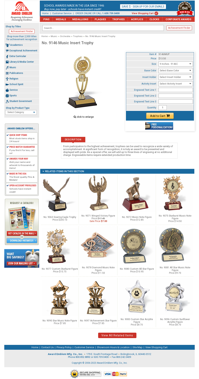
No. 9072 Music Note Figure (137, 217)
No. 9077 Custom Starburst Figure (60, 269)
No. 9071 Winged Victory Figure (98, 215)
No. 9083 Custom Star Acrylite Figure (137, 320)
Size (154, 64)
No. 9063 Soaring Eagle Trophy (60, 217)
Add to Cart (160, 115)
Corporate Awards (178, 19)
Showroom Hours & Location (113, 347)
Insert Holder (149, 77)
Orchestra (65, 36)
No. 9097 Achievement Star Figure (98, 320)
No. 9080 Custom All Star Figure (137, 269)
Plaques (100, 19)
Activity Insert (148, 83)
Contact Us (47, 347)
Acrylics (137, 19)
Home (45, 13)
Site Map (137, 347)
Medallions (80, 19)
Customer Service (62, 13)
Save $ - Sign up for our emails (143, 6)
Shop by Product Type (18, 108)
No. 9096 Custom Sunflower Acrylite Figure (175, 320)
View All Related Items (117, 335)
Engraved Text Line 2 (145, 95)
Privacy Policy (64, 347)
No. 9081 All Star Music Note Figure (175, 269)
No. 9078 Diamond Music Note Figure (98, 269)
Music (54, 36)
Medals (61, 19)
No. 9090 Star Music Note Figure (60, 320)
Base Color (150, 70)
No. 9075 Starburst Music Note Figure (175, 217)
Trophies (118, 19)
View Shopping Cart (143, 13)
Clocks (154, 19)
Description (73, 139)
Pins (46, 19)
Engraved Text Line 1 (145, 90)
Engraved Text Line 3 (145, 101)
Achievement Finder (179, 28)
